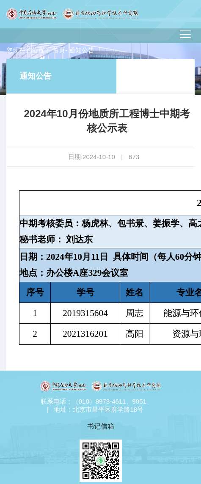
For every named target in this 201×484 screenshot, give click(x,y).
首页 (58, 50)
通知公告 (35, 76)
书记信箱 (100, 426)
